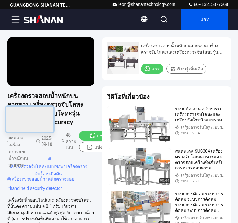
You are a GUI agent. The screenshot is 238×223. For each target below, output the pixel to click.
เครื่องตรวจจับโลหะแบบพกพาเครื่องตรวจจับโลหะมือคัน (48, 167)
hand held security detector (36, 188)
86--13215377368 (208, 4)
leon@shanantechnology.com (143, 4)
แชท (205, 19)
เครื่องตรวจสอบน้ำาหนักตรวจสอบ (42, 179)
